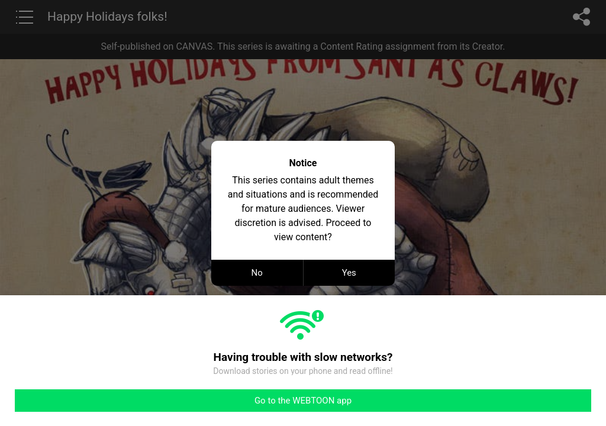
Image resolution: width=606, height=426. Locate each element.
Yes (349, 272)
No (257, 272)
